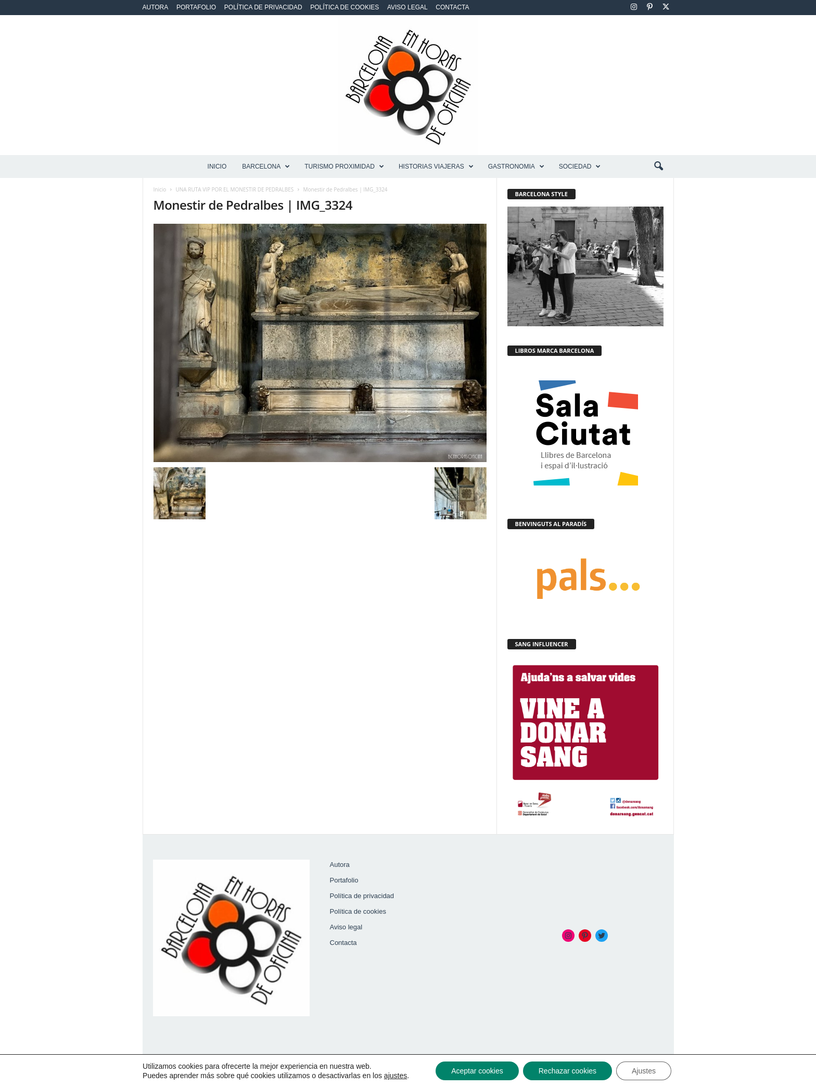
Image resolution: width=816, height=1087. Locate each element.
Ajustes (644, 1071)
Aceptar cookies (477, 1071)
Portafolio (196, 7)
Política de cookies (344, 7)
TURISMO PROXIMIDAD (344, 166)
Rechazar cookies (567, 1071)
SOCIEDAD (580, 166)
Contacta (452, 7)
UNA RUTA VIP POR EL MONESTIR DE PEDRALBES (235, 189)
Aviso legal (407, 7)
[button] (658, 166)
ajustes (395, 1075)
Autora (156, 7)
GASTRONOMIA (516, 166)
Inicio (217, 166)
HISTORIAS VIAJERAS (436, 166)
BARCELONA (266, 166)
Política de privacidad (263, 7)
